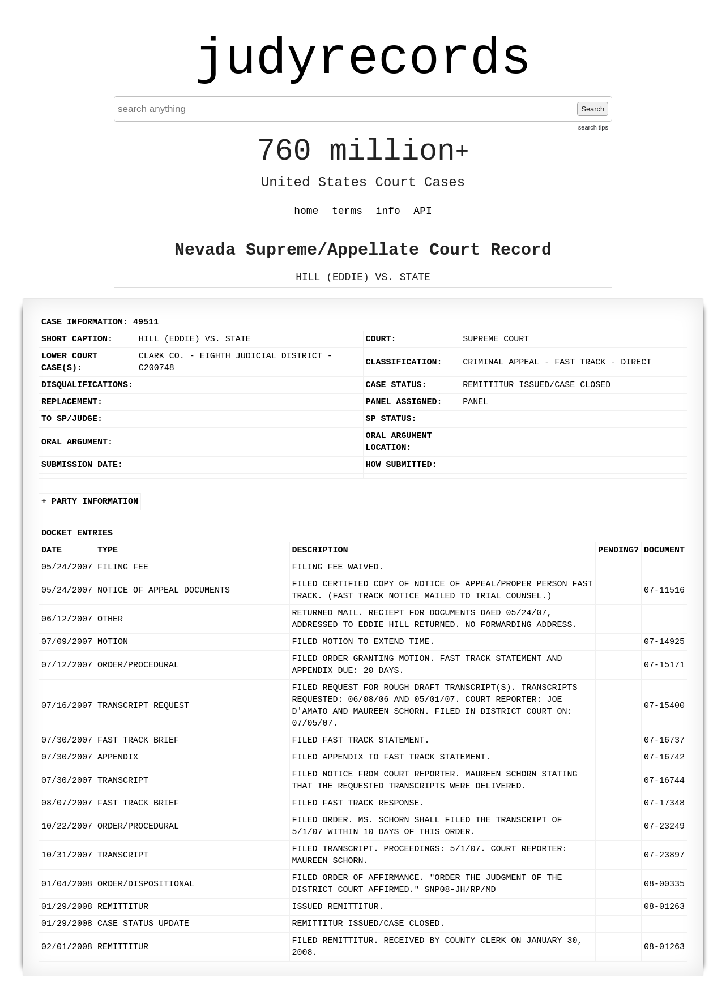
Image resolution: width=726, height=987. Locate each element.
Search (592, 109)
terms (347, 211)
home (306, 211)
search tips (593, 127)
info (388, 211)
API (422, 211)
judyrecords (363, 59)
